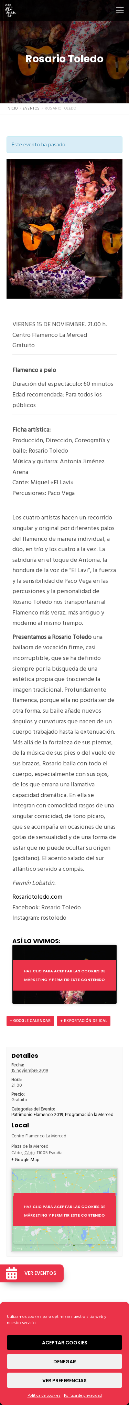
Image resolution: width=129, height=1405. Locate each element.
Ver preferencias (64, 1380)
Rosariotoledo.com (37, 897)
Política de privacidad (83, 1395)
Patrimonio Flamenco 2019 (37, 1114)
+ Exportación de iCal (83, 1021)
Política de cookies (44, 1395)
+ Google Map (25, 1160)
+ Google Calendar (30, 1021)
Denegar (64, 1361)
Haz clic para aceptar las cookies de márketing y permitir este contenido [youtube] (64, 975)
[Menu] (117, 10)
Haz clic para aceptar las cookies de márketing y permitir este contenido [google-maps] (64, 1211)
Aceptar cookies (64, 1342)
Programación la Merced (89, 1114)
